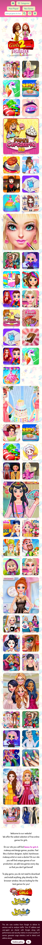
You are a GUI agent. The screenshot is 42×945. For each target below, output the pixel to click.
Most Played (13, 8)
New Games (28, 8)
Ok (28, 942)
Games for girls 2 (31, 847)
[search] (24, 13)
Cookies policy (18, 942)
